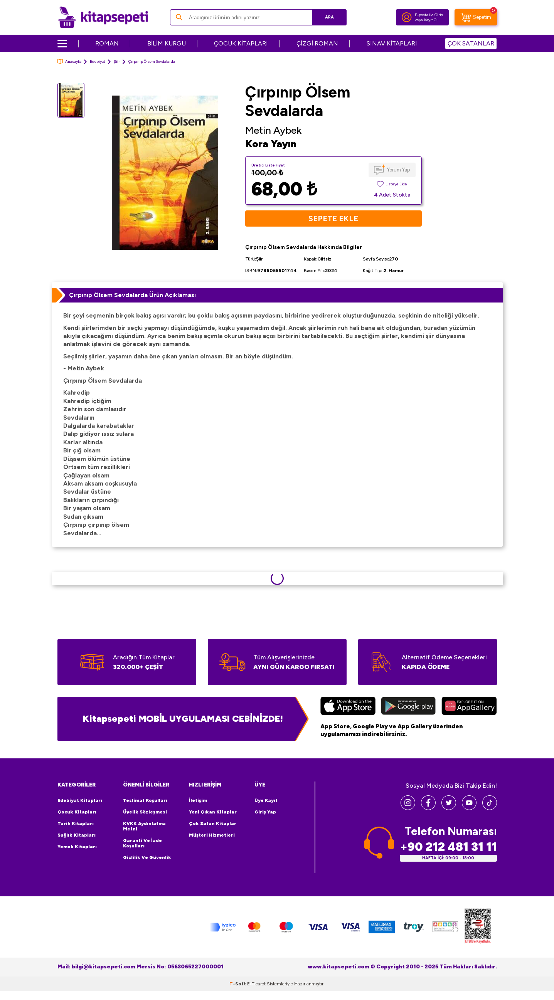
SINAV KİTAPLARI (392, 43)
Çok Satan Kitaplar (212, 823)
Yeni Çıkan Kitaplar (213, 812)
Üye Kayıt (266, 800)
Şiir (117, 61)
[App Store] (348, 707)
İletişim (198, 800)
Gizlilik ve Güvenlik (147, 857)
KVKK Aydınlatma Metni (144, 826)
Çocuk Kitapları (76, 812)
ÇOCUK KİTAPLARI (241, 43)
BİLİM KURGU (166, 43)
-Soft (238, 984)
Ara (329, 17)
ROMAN (107, 43)
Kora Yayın (270, 144)
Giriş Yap (265, 812)
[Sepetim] (475, 17)
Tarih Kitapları (75, 823)
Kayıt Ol (431, 19)
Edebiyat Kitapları (79, 800)
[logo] (103, 17)
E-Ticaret (256, 984)
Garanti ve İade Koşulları (142, 843)
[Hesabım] (407, 17)
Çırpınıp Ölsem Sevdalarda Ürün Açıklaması (132, 295)
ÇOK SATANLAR (471, 43)
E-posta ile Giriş (429, 14)
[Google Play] (408, 707)
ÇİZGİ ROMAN (317, 43)
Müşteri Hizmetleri (212, 835)
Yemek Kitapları (77, 846)
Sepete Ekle (333, 218)
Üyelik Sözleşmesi (145, 812)
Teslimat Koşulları (145, 800)
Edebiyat (97, 61)
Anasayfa (69, 61)
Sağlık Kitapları (76, 835)
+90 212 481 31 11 (448, 847)
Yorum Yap (398, 170)
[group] (165, 172)
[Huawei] (469, 707)
